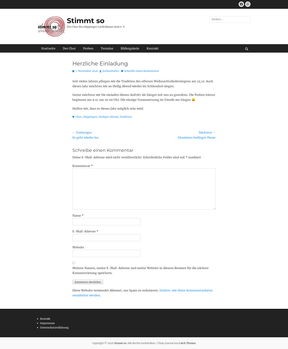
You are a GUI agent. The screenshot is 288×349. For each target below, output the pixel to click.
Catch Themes (187, 343)
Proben (88, 48)
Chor (78, 116)
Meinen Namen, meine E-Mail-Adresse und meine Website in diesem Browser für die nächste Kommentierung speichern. (140, 270)
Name (78, 215)
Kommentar (82, 166)
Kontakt (153, 48)
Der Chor (69, 48)
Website (78, 247)
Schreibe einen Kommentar (141, 71)
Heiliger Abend (108, 116)
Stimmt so (86, 20)
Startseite (48, 48)
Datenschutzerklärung (54, 327)
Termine (107, 48)
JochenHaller (110, 71)
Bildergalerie (130, 48)
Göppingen (90, 116)
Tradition (126, 116)
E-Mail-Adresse (85, 231)
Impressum (47, 323)
